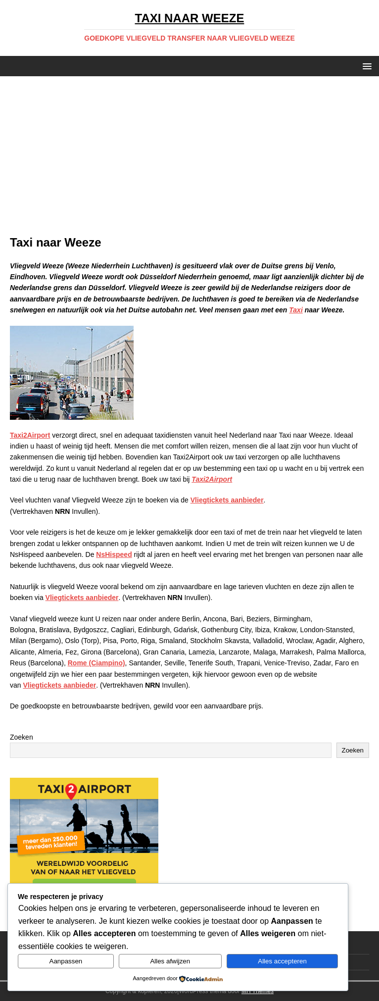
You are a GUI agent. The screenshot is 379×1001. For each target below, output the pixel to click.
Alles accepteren (282, 961)
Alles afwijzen (170, 961)
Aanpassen (66, 961)
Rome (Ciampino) (96, 663)
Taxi (296, 310)
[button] (365, 65)
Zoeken (21, 737)
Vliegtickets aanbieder (227, 500)
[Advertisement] (189, 160)
